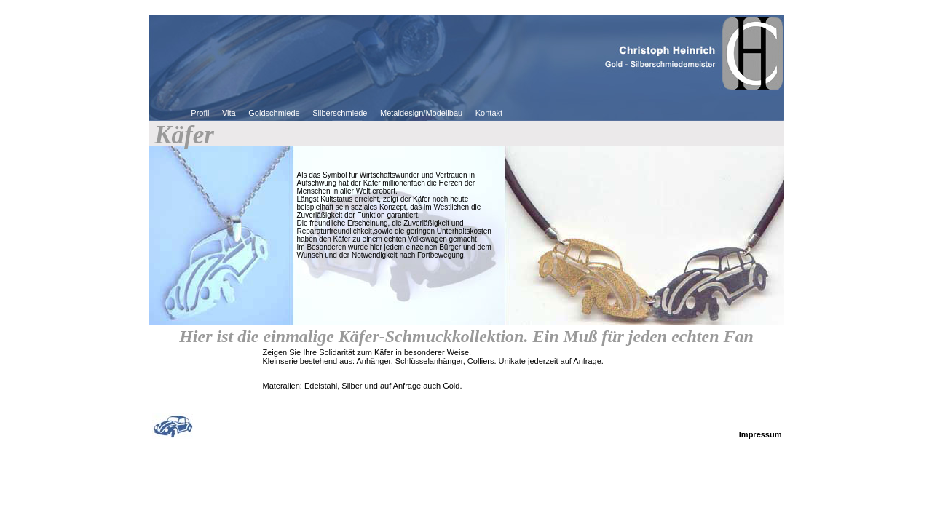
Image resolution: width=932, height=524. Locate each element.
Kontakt (488, 112)
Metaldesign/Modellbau (421, 112)
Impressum (760, 434)
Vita (229, 112)
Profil (200, 112)
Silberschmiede (339, 112)
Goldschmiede (273, 112)
